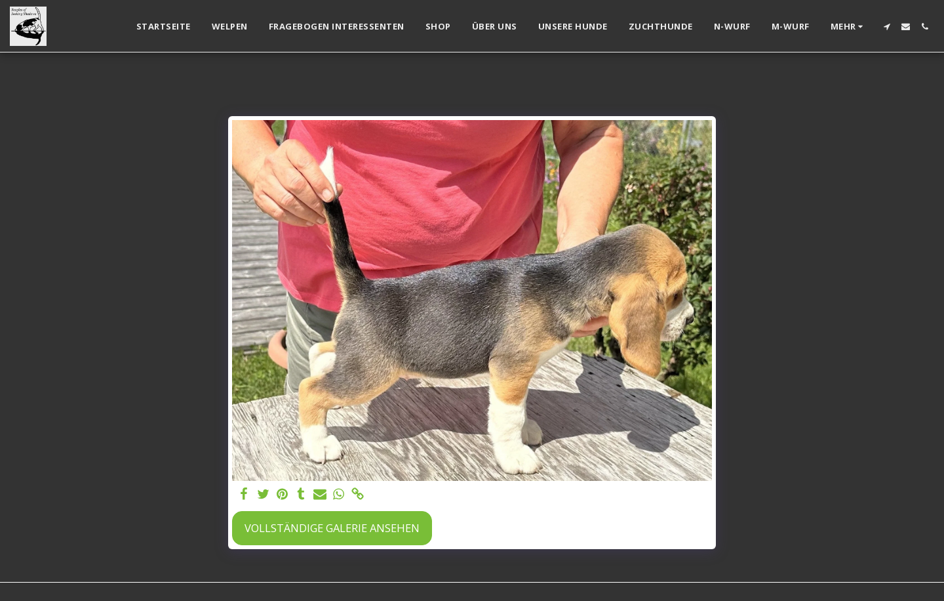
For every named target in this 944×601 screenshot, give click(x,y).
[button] (886, 26)
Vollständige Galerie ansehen (332, 527)
